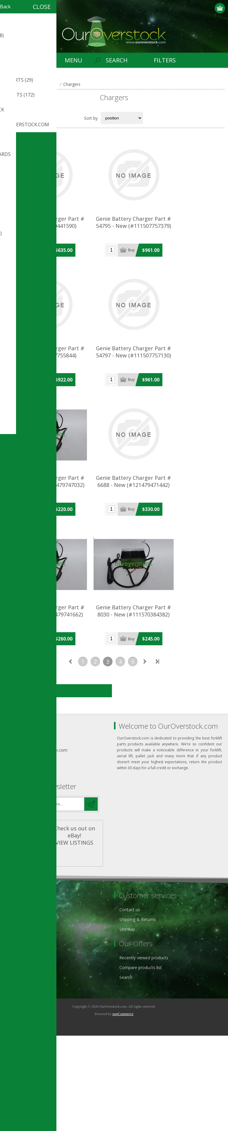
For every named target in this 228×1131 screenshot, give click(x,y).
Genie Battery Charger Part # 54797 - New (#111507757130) (169, 402)
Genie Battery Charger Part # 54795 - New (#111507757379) (169, 248)
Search (125, 1072)
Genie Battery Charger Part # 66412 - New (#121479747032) (58, 555)
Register (197, 8)
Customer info (22, 1053)
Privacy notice (21, 1005)
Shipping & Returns (137, 1015)
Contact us (129, 1005)
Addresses (18, 1063)
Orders (14, 1072)
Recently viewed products (143, 1053)
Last (157, 757)
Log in (209, 8)
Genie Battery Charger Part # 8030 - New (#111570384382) (169, 708)
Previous (70, 757)
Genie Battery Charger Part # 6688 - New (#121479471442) (169, 555)
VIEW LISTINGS (74, 937)
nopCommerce (123, 1109)
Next (145, 757)
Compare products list (140, 1063)
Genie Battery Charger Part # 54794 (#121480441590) (58, 248)
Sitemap (127, 1024)
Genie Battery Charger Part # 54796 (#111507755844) (58, 402)
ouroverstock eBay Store (32, 1015)
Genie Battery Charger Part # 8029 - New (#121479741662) (59, 708)
